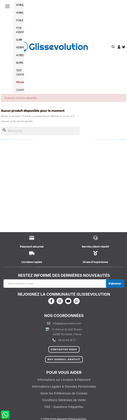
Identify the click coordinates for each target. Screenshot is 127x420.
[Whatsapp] (76, 301)
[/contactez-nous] (95, 238)
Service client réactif (95, 246)
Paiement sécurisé (32, 246)
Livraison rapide (31, 262)
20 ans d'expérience (95, 262)
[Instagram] (60, 301)
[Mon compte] (119, 47)
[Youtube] (68, 301)
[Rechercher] (40, 131)
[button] (113, 46)
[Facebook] (51, 301)
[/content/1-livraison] (32, 238)
